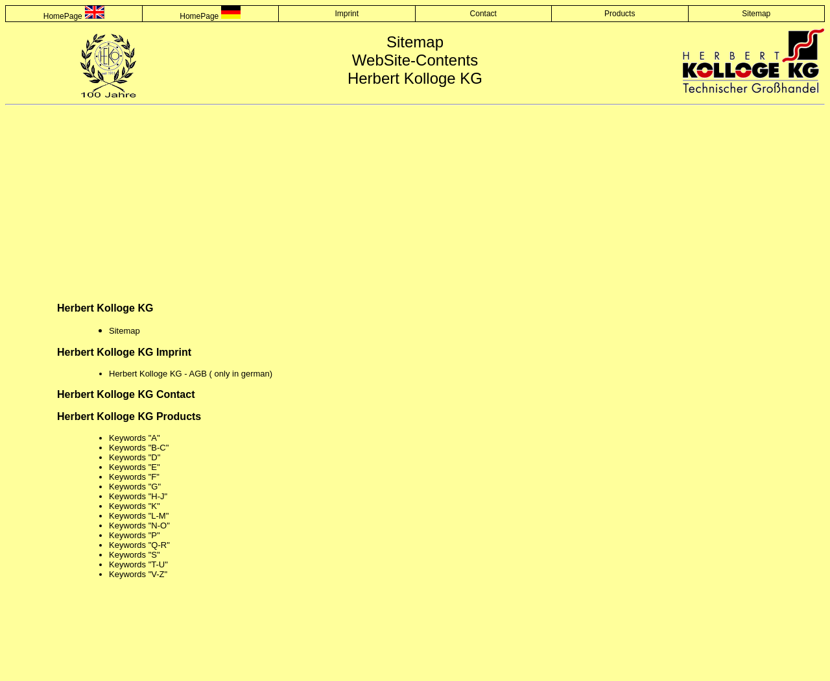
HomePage (62, 16)
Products (619, 13)
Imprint (347, 13)
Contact (483, 13)
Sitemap (756, 13)
